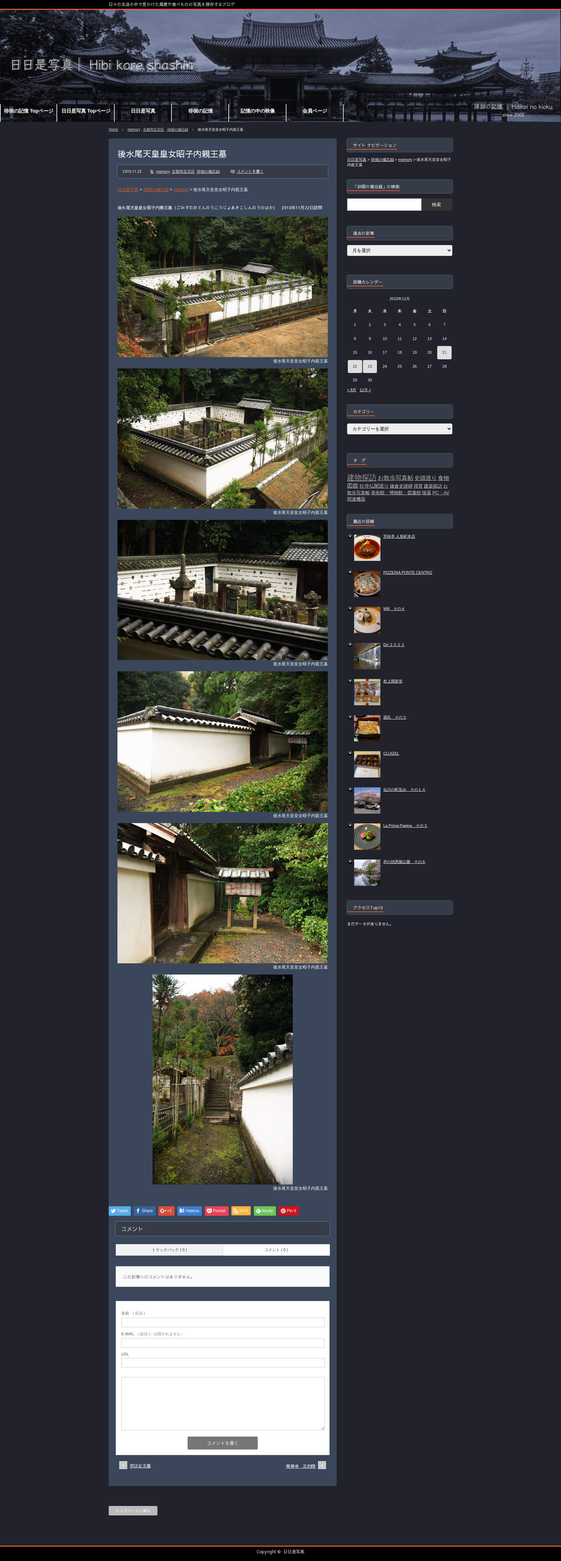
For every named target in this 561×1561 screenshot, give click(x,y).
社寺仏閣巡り (374, 486)
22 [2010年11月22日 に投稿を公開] (355, 366)
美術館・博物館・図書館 (396, 492)
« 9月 (351, 390)
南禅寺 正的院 (301, 1466)
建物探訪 (362, 477)
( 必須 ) (133, 1313)
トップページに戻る (133, 1510)
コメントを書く (250, 171)
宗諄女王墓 (140, 1465)
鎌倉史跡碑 (401, 486)
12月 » (365, 390)
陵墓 (426, 492)
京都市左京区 (153, 129)
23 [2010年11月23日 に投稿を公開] (370, 366)
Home (113, 129)
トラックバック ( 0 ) (169, 1250)
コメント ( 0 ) (276, 1250)
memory (134, 129)
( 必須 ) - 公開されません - (152, 1334)
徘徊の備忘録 (177, 129)
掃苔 (418, 486)
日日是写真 (293, 1551)
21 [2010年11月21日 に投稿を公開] (444, 352)
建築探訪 (433, 486)
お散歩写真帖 (395, 477)
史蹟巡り (425, 478)
